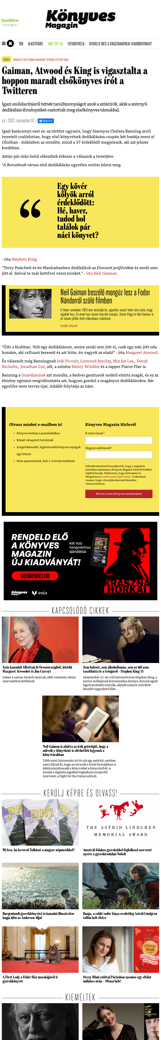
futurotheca (77, 44)
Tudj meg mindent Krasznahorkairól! (128, 34)
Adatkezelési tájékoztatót (116, 476)
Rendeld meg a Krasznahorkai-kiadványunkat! (121, 44)
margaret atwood (45, 60)
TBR (22, 44)
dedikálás (18, 60)
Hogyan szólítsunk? (98, 448)
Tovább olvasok (69, 326)
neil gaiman (29, 60)
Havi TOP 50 (56, 44)
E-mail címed (95, 434)
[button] (4, 43)
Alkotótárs (36, 44)
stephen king (61, 60)
